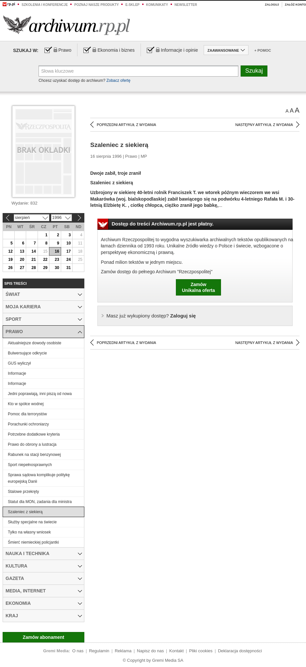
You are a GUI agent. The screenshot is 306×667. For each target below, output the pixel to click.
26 (10, 267)
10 (68, 243)
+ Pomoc (262, 50)
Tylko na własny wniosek (29, 532)
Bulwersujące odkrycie (27, 353)
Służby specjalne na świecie (32, 522)
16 (57, 251)
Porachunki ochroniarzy (28, 424)
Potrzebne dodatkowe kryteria (34, 434)
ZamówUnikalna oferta (198, 287)
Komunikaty (157, 5)
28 (33, 267)
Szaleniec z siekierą (25, 512)
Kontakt (176, 650)
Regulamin (99, 650)
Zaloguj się (151, 315)
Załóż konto (295, 4)
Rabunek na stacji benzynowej (34, 454)
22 (45, 259)
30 (57, 267)
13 (22, 251)
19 (10, 259)
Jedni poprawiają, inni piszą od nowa (40, 393)
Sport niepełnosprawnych (30, 464)
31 (68, 267)
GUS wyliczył (19, 363)
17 (68, 251)
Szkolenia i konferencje (45, 5)
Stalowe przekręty (23, 491)
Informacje (17, 373)
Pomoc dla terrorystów (27, 414)
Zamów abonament (43, 637)
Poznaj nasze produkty (96, 5)
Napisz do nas (150, 650)
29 (45, 267)
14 (33, 251)
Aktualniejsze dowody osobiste (34, 343)
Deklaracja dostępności (240, 650)
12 (10, 251)
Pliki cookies (201, 650)
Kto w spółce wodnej (25, 404)
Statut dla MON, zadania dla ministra (40, 501)
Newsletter (186, 5)
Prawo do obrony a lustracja (32, 444)
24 (68, 259)
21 (33, 259)
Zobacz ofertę (118, 80)
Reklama (123, 650)
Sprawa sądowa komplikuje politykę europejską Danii (39, 478)
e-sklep (132, 5)
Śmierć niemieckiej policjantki (33, 542)
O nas (78, 650)
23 (57, 259)
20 (22, 259)
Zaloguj (272, 4)
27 (22, 267)
